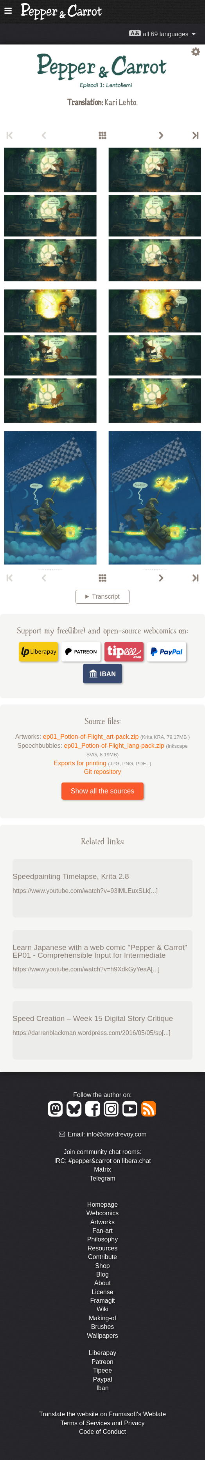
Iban (102, 1388)
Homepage (102, 1204)
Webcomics (102, 1213)
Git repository (102, 771)
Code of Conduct (102, 1431)
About (102, 1283)
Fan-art (102, 1230)
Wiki (102, 1309)
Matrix (102, 1169)
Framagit (102, 1300)
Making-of (102, 1318)
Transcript (106, 596)
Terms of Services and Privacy (102, 1423)
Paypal (102, 1379)
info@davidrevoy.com (117, 1134)
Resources (102, 1248)
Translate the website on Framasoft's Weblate (102, 1414)
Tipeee (102, 1370)
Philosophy (102, 1239)
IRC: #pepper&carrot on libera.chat (102, 1161)
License (102, 1292)
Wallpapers (102, 1335)
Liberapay (102, 1353)
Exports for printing (102, 763)
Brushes (102, 1326)
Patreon (102, 1362)
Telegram (102, 1178)
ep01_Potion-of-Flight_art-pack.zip (116, 736)
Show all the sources (102, 791)
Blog (102, 1274)
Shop (102, 1266)
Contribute (102, 1257)
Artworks (102, 1222)
